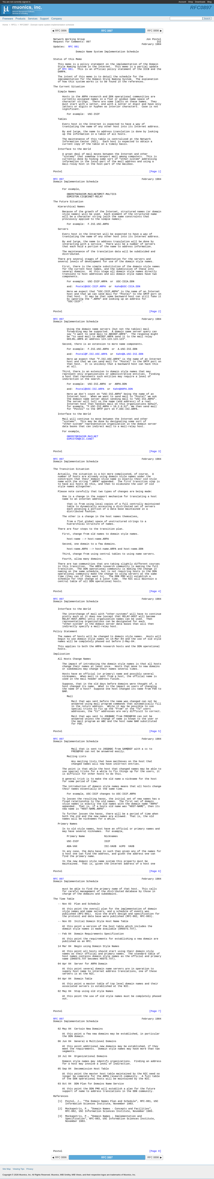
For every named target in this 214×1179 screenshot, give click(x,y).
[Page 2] (155, 311)
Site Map (6, 1169)
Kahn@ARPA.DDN (123, 389)
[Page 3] (155, 451)
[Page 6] (155, 871)
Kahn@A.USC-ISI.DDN (129, 354)
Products (20, 18)
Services (32, 18)
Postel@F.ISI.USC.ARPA (91, 354)
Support (44, 18)
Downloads (200, 2)
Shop (190, 2)
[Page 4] (155, 591)
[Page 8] (155, 1151)
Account (182, 2)
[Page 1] (155, 171)
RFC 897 (58, 179)
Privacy (29, 1169)
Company (56, 18)
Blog (209, 2)
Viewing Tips (18, 1169)
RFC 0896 (61, 30)
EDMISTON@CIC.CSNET (80, 439)
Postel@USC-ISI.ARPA (90, 389)
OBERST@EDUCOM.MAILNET (82, 436)
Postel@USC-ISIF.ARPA (91, 286)
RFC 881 (73, 47)
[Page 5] (155, 731)
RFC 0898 (153, 30)
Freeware (7, 18)
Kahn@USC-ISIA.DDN (127, 286)
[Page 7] (155, 1011)
